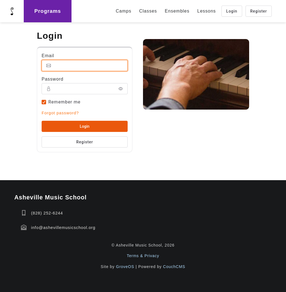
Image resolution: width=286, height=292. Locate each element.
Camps (124, 11)
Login (231, 11)
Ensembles (177, 11)
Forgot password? (60, 113)
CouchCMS (174, 266)
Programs (47, 11)
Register (258, 11)
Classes (148, 11)
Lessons (206, 11)
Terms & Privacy (143, 256)
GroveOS (125, 266)
